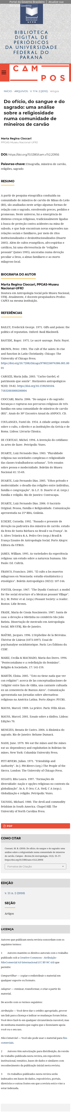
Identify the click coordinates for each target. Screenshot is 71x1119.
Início (8, 91)
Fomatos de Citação (19, 866)
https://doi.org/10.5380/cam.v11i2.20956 (33, 154)
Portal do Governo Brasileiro (26, 2)
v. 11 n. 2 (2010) (39, 91)
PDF (9, 825)
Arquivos (21, 91)
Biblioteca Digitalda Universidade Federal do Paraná (31, 45)
